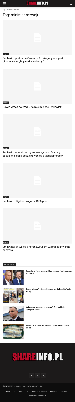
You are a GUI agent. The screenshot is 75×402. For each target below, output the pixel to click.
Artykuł (5, 54)
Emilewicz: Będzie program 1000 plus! (25, 201)
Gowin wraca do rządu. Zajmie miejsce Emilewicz (32, 106)
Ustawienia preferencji (37, 395)
